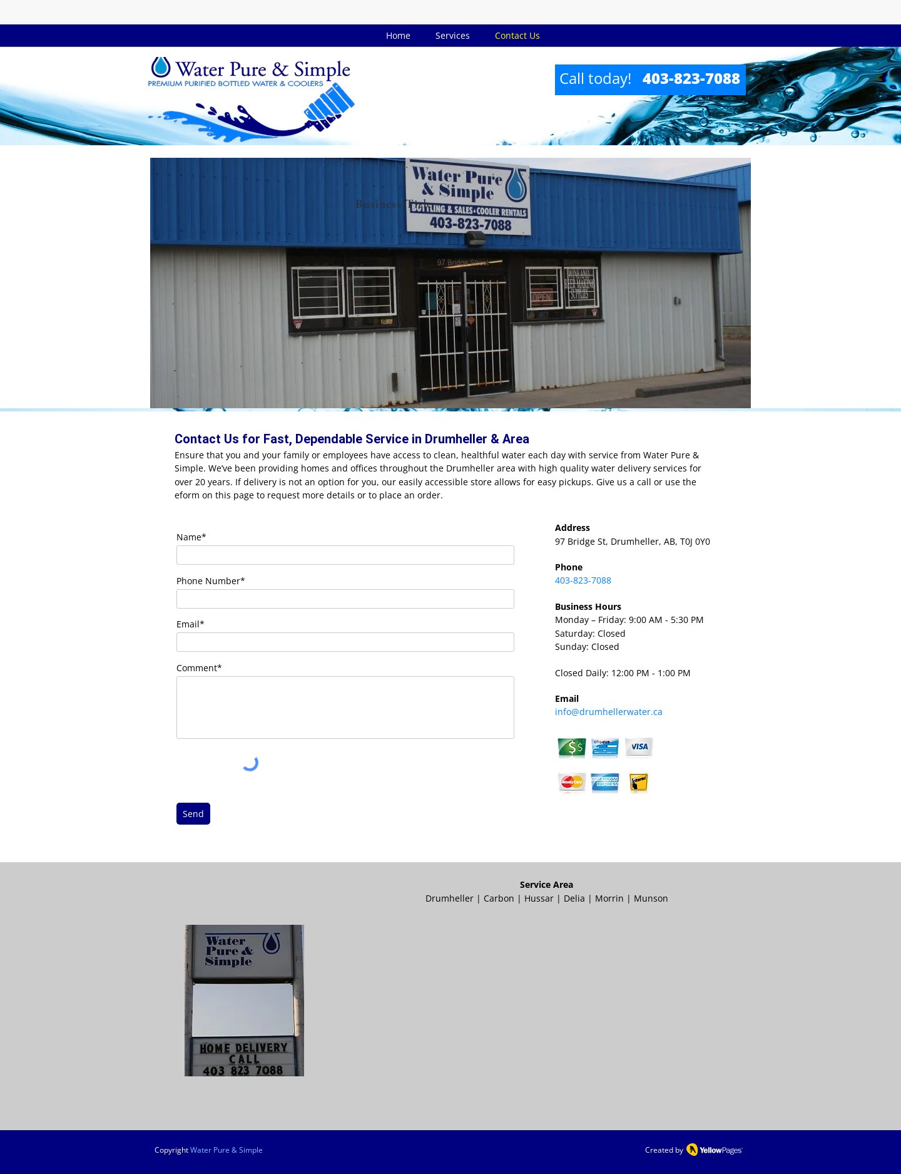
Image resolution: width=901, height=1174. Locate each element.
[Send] (193, 814)
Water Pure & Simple (226, 1150)
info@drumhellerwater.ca (609, 712)
